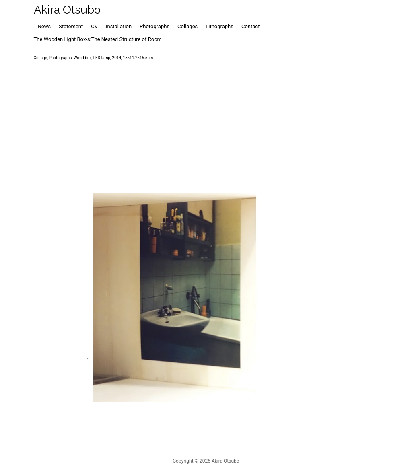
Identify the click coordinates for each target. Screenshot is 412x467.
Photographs (154, 26)
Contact (250, 26)
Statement (71, 26)
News (44, 26)
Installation (119, 26)
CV (94, 26)
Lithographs (219, 26)
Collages (187, 26)
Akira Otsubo (67, 9)
